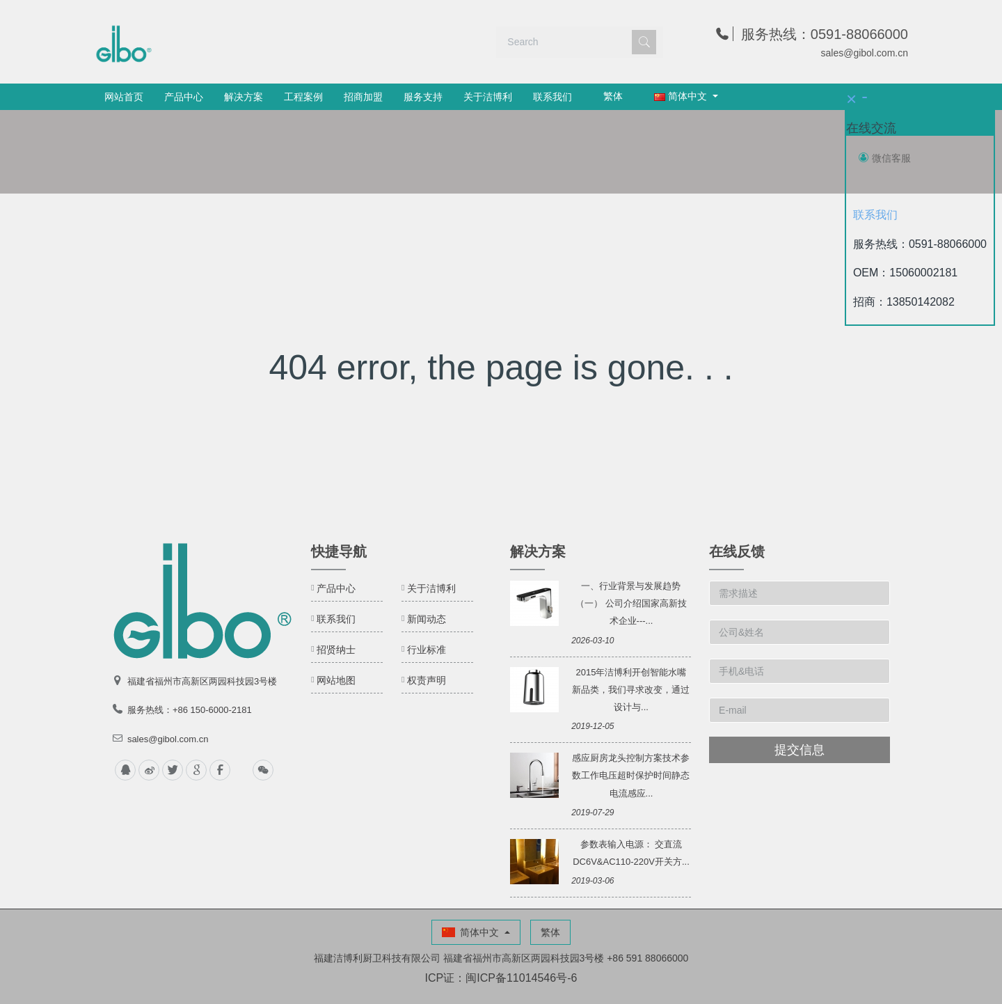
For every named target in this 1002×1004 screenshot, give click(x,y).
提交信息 (799, 750)
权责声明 (426, 680)
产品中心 (183, 96)
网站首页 (123, 96)
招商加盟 (363, 96)
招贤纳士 (336, 649)
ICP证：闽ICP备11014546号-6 (501, 978)
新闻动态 (426, 619)
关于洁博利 (487, 96)
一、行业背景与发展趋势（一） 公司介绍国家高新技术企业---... (631, 603)
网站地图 (336, 680)
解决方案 (243, 96)
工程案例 (303, 96)
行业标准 (426, 649)
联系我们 (552, 96)
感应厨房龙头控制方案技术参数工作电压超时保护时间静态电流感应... (631, 775)
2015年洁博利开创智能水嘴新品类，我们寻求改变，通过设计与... (631, 689)
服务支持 (423, 96)
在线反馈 (737, 551)
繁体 (613, 96)
